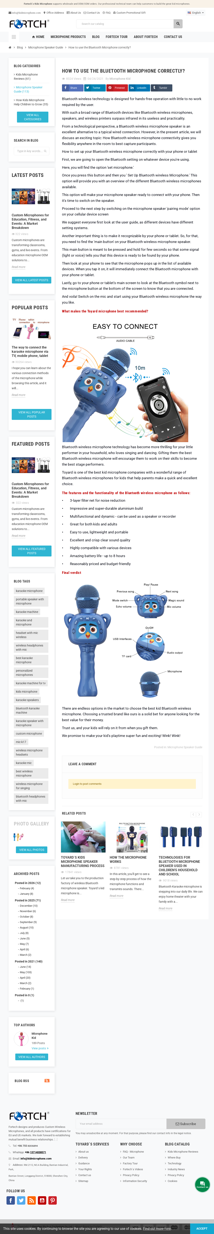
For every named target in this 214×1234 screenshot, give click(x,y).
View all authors (31, 1057)
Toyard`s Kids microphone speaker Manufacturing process (82, 861)
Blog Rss (31, 1081)
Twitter (96, 87)
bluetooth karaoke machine (28, 710)
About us (83, 1151)
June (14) (25, 966)
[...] (55, 1139)
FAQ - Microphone (133, 1151)
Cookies (172, 1181)
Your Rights (85, 1169)
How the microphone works (128, 859)
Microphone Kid (40, 1035)
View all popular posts (31, 414)
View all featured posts (31, 551)
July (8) (24, 933)
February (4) (27, 888)
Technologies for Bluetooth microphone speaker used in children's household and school (179, 865)
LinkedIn (141, 87)
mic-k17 (21, 742)
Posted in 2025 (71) (28, 900)
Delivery (83, 1157)
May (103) (26, 972)
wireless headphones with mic (29, 647)
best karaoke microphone (24, 660)
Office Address (53, 12)
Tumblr (163, 87)
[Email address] (121, 1124)
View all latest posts (31, 280)
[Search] (129, 23)
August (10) (27, 927)
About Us (74, 12)
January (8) (26, 893)
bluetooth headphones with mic (30, 798)
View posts (39, 1048)
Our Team (128, 1157)
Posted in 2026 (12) (28, 883)
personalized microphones (24, 672)
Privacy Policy (131, 1175)
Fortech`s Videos (133, 1169)
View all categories (32, 117)
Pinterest (120, 87)
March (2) (25, 954)
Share (73, 87)
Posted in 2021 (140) (29, 961)
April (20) (25, 977)
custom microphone (29, 733)
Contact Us (92, 12)
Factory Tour (130, 1163)
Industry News (176, 1169)
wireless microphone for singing (29, 786)
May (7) (24, 943)
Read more (18, 267)
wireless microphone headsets (29, 752)
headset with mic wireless (27, 635)
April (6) (24, 949)
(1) (22, 1000)
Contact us (84, 1175)
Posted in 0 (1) (24, 995)
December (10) (29, 905)
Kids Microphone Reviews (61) (26, 76)
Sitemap (83, 1181)
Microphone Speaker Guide (185, 747)
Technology (174, 1163)
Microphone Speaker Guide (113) (28, 89)
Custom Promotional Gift (129, 12)
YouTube (42, 1200)
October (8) (26, 916)
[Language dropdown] (195, 13)
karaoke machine (27, 612)
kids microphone (26, 691)
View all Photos (31, 849)
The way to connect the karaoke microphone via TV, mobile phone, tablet (30, 351)
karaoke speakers (27, 700)
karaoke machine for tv (31, 683)
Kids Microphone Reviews (183, 1151)
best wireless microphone (24, 773)
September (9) (28, 922)
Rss (31, 1200)
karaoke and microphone (24, 622)
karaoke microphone (29, 591)
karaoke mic (24, 763)
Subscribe (186, 1124)
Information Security (135, 1181)
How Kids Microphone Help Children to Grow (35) (31, 102)
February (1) (27, 988)
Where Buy (174, 1157)
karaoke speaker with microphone (30, 723)
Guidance (84, 1163)
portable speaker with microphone (30, 601)
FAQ (106, 12)
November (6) (28, 911)
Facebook (10, 1200)
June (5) (25, 938)
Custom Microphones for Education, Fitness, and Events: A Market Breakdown (30, 221)
